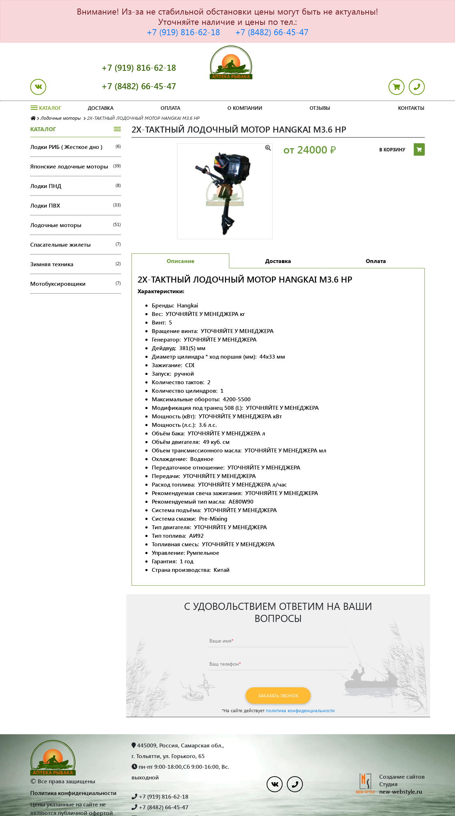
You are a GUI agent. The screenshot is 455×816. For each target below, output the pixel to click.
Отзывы (320, 89)
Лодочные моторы (75, 206)
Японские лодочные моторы (75, 148)
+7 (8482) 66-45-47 (272, 31)
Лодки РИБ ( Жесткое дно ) (75, 128)
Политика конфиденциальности (73, 774)
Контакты (411, 89)
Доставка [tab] (278, 242)
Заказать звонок (278, 677)
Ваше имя (221, 622)
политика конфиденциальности (300, 692)
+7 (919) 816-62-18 (183, 31)
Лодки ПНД (75, 167)
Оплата (170, 89)
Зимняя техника (75, 245)
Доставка (100, 89)
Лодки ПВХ (75, 187)
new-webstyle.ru (400, 773)
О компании (245, 89)
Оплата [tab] (376, 242)
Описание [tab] (180, 242)
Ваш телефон (225, 645)
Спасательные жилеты (75, 226)
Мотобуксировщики (75, 265)
